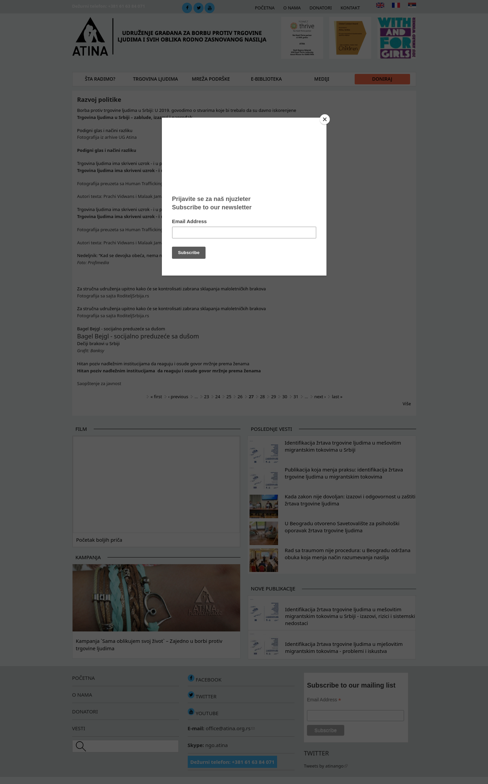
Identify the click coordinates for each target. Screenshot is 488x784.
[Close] (325, 119)
